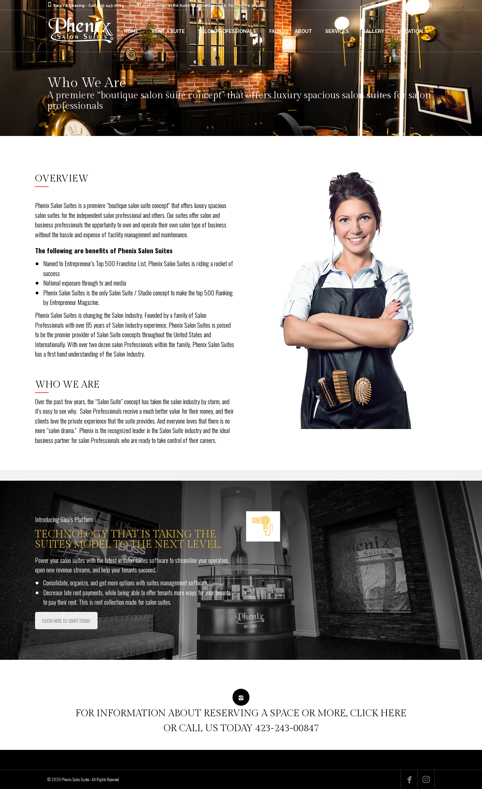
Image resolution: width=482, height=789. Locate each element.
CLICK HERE (378, 713)
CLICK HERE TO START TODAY (66, 620)
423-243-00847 (287, 728)
